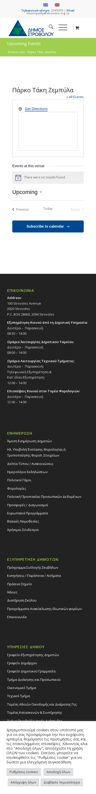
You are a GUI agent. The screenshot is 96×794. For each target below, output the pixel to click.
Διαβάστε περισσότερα (62, 782)
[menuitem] (49, 27)
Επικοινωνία (17, 617)
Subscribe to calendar (45, 226)
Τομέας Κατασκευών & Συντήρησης (34, 712)
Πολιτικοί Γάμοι (19, 480)
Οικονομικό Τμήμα (21, 687)
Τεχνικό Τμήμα (18, 696)
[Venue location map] (48, 131)
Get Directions (36, 109)
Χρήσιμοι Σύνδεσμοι (23, 529)
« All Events (75, 97)
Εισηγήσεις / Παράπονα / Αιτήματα (34, 575)
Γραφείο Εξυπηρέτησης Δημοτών (33, 655)
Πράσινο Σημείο (19, 584)
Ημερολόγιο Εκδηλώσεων (27, 472)
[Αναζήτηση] (49, 27)
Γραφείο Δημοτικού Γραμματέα (31, 671)
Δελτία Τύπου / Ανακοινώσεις (30, 463)
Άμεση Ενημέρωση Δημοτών (29, 441)
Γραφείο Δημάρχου (22, 663)
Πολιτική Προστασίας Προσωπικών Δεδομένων (44, 496)
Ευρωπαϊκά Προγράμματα (27, 513)
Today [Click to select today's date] (47, 209)
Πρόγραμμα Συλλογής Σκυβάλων (32, 567)
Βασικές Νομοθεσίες (23, 521)
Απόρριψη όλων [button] (23, 782)
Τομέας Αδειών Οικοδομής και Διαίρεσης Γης (42, 704)
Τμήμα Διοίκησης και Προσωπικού (34, 679)
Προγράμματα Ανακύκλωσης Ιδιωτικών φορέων (44, 608)
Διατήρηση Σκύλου (22, 600)
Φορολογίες (16, 488)
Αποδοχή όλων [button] (58, 772)
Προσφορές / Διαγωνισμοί (27, 505)
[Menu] (60, 27)
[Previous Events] (20, 209)
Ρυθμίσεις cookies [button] (23, 772)
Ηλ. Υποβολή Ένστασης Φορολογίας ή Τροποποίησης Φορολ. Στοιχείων (36, 452)
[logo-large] (39, 27)
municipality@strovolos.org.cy (48, 13)
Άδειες (12, 592)
